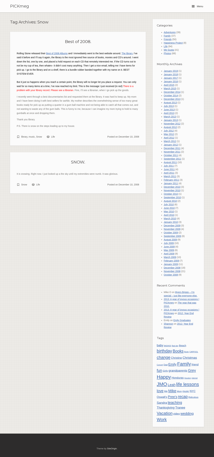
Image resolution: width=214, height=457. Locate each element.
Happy (164, 377)
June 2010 (169, 208)
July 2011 (169, 165)
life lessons (187, 384)
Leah (172, 385)
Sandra (162, 402)
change (163, 357)
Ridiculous (193, 397)
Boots (186, 352)
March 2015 (170, 88)
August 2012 (170, 127)
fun (159, 370)
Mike (172, 391)
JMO (162, 384)
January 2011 (171, 183)
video (176, 413)
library (24, 136)
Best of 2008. (78, 41)
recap (183, 396)
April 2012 (169, 137)
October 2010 (171, 194)
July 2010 (169, 204)
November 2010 (172, 190)
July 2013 (169, 106)
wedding (187, 413)
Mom (179, 391)
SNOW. (78, 161)
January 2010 (171, 222)
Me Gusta (169, 50)
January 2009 (171, 264)
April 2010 (169, 215)
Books (178, 351)
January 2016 (171, 81)
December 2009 (172, 225)
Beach (182, 345)
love (160, 391)
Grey (192, 370)
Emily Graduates (182, 320)
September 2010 (172, 197)
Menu (197, 6)
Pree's (172, 397)
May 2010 (169, 211)
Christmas (190, 357)
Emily (172, 364)
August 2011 (170, 162)
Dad (166, 364)
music (32, 136)
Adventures (170, 32)
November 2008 (172, 271)
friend (195, 364)
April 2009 (169, 253)
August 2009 (170, 239)
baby (160, 345)
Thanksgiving (166, 407)
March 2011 (170, 176)
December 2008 (172, 267)
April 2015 (169, 85)
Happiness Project (173, 42)
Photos (167, 53)
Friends (168, 39)
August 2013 (170, 102)
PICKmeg (19, 6)
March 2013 (170, 116)
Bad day (175, 346)
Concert (160, 365)
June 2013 (169, 109)
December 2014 (172, 92)
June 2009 (169, 246)
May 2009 (169, 250)
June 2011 (169, 169)
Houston (187, 378)
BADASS (167, 346)
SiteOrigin (112, 448)
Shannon (168, 323)
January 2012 (171, 144)
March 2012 (170, 141)
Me (166, 391)
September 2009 (172, 236)
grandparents (178, 370)
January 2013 (171, 120)
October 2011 (171, 155)
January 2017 (171, 78)
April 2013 (169, 113)
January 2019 (171, 71)
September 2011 (172, 158)
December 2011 (172, 148)
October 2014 (171, 95)
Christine (176, 357)
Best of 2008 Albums (57, 53)
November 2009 (172, 229)
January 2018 (171, 74)
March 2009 (170, 257)
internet (195, 378)
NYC (193, 391)
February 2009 (171, 260)
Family (167, 35)
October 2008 (171, 274)
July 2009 (169, 243)
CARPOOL (193, 352)
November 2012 (172, 123)
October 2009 (171, 232)
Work (162, 419)
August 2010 (170, 201)
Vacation (165, 413)
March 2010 (170, 218)
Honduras (178, 377)
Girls (165, 370)
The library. (127, 53)
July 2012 (169, 130)
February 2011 (171, 180)
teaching (175, 402)
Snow (39, 136)
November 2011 (172, 151)
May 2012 (169, 134)
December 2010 (172, 187)
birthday (164, 351)
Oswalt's (162, 397)
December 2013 (172, 99)
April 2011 (169, 173)
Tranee (180, 407)
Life (53, 136)
